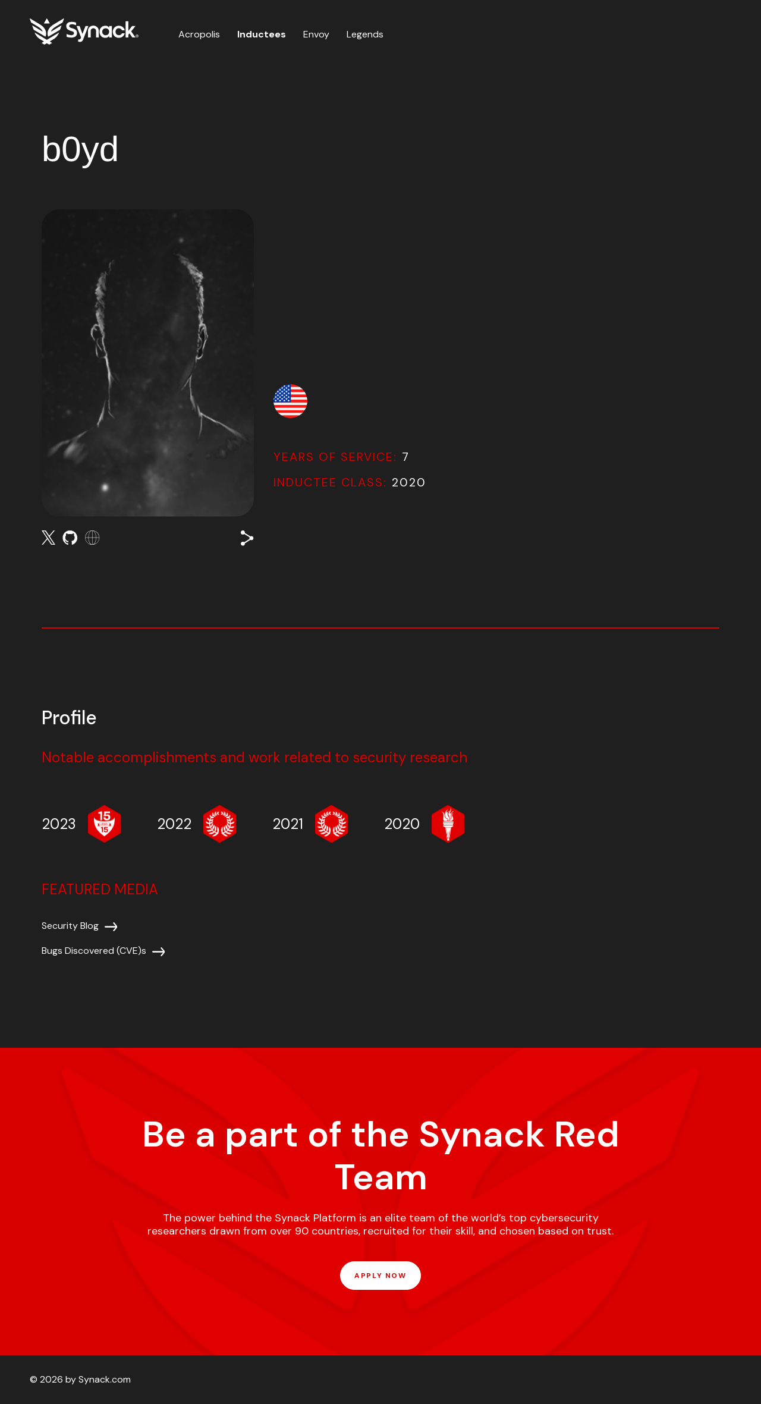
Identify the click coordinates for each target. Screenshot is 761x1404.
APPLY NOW (380, 1275)
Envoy (316, 34)
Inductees (261, 34)
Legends (365, 34)
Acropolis (199, 34)
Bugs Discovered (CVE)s (94, 950)
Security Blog (70, 925)
